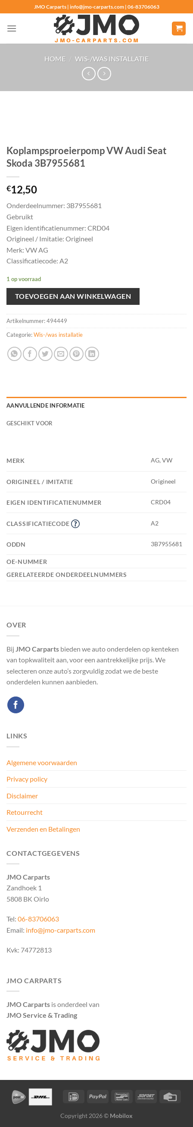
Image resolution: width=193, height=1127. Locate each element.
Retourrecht (24, 812)
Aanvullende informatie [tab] (45, 405)
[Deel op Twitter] (45, 354)
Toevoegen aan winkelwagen (73, 296)
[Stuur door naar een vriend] (61, 354)
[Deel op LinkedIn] (92, 354)
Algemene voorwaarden (41, 762)
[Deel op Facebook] (30, 354)
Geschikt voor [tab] (29, 423)
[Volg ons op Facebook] (15, 704)
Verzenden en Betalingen (43, 829)
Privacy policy (26, 779)
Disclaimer (22, 795)
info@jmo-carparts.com (60, 930)
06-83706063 (38, 919)
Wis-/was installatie (112, 58)
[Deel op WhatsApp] (14, 354)
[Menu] (11, 28)
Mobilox (121, 1115)
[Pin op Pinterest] (76, 354)
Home (54, 58)
